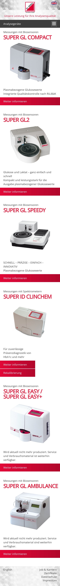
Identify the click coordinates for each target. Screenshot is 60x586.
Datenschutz (49, 577)
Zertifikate (50, 573)
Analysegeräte (12, 24)
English (54, 3)
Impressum (50, 580)
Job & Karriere (48, 569)
